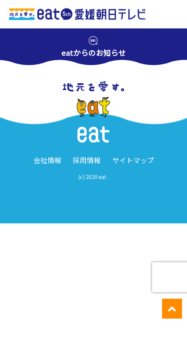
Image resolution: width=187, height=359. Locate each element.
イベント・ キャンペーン (69, 349)
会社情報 (47, 160)
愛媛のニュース (22, 348)
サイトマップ (133, 160)
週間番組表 (115, 348)
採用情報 (87, 160)
